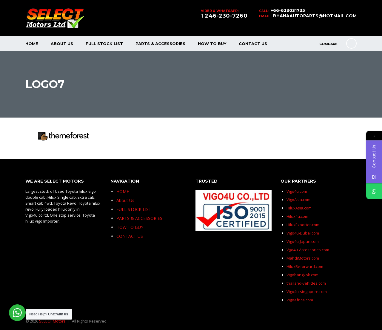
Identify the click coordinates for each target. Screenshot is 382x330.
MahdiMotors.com (302, 258)
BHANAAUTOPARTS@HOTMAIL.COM (315, 15)
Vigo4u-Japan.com (302, 241)
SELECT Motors (52, 321)
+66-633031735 (288, 10)
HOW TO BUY (212, 43)
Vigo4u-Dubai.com (302, 233)
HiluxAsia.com (299, 208)
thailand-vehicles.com (306, 283)
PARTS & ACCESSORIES (160, 43)
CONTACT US (253, 43)
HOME (31, 43)
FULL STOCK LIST (104, 43)
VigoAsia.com (298, 199)
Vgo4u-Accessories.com (307, 249)
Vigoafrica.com (299, 300)
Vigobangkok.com (302, 274)
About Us (62, 43)
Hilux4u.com (297, 216)
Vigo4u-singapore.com (306, 291)
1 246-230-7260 (224, 16)
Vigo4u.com (296, 191)
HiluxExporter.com (302, 224)
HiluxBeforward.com (304, 266)
